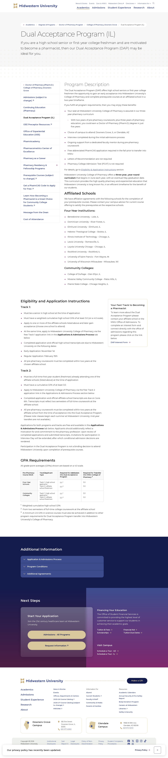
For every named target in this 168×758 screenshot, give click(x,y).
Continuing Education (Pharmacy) (34, 109)
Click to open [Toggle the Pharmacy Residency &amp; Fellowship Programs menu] (57, 165)
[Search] (153, 3)
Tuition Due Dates (132, 633)
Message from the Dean (35, 212)
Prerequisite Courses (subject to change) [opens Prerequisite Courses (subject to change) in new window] (38, 177)
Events (91, 3)
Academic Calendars (127, 693)
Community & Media (94, 703)
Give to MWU (101, 3)
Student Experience (32, 699)
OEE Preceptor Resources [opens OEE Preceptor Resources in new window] (36, 124)
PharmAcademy (31, 141)
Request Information (55, 646)
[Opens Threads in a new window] (133, 744)
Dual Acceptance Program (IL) (38, 117)
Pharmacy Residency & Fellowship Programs (35, 167)
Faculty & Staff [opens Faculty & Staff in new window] (92, 699)
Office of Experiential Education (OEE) (34, 133)
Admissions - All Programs (56, 634)
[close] (157, 750)
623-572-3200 (128, 728)
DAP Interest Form (119, 342)
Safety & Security (126, 712)
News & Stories (81, 3)
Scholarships (103, 633)
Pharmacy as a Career (34, 158)
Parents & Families (93, 706)
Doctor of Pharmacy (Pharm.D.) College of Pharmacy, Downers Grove (38, 88)
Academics (30, 25)
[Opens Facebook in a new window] (129, 741)
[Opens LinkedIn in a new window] (129, 744)
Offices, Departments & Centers (66, 696)
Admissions (27, 694)
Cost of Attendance (33, 219)
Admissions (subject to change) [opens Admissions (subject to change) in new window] (35, 99)
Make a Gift (137, 680)
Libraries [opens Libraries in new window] (122, 709)
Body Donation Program (129, 702)
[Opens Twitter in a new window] (133, 741)
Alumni (89, 693)
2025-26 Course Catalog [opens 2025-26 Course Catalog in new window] (63, 699)
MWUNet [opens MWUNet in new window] (57, 709)
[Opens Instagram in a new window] (141, 741)
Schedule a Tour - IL (106, 654)
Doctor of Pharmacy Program (71, 25)
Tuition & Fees (103, 630)
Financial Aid (129, 630)
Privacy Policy (141, 750)
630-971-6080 (66, 729)
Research (26, 704)
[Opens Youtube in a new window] (137, 741)
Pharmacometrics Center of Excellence (37, 150)
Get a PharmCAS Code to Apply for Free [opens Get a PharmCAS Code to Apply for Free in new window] (39, 187)
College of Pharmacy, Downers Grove (102, 25)
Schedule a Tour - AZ (106, 651)
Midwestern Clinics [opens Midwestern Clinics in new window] (115, 3)
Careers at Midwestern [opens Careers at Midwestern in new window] (128, 705)
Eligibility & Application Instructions (98, 170)
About (24, 709)
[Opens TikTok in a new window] (145, 741)
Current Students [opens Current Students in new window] (93, 696)
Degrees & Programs (47, 25)
